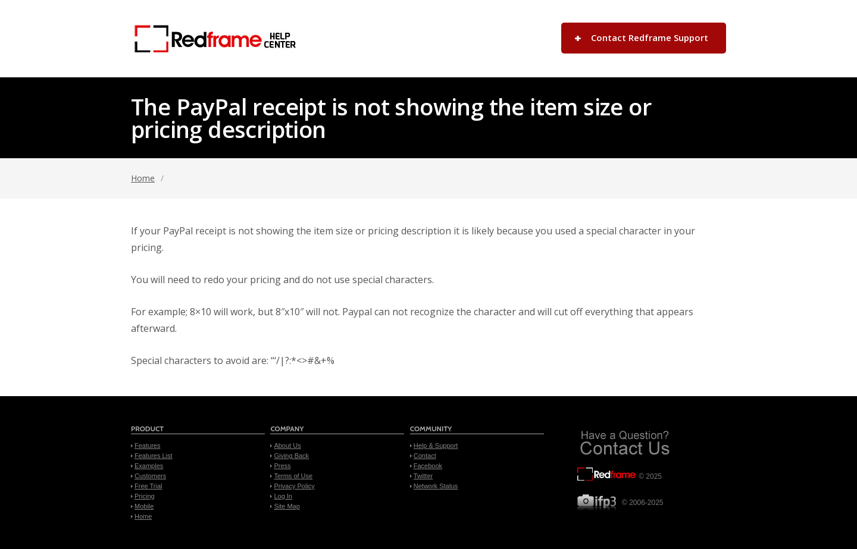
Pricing (145, 496)
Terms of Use (293, 475)
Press (282, 465)
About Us (287, 445)
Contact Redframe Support (649, 37)
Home (143, 178)
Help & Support (436, 445)
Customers (150, 475)
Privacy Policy (294, 486)
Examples (149, 465)
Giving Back (291, 455)
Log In (283, 496)
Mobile (144, 506)
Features (147, 445)
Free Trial (148, 486)
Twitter (423, 475)
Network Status (436, 486)
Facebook (428, 465)
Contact (425, 455)
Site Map (286, 506)
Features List (154, 455)
